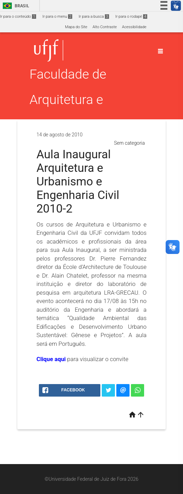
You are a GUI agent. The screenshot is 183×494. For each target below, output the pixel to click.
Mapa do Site (76, 27)
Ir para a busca (93, 16)
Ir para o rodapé (131, 16)
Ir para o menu (57, 16)
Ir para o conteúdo (18, 16)
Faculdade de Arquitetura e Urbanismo (68, 99)
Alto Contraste (104, 27)
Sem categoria (129, 143)
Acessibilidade (134, 27)
